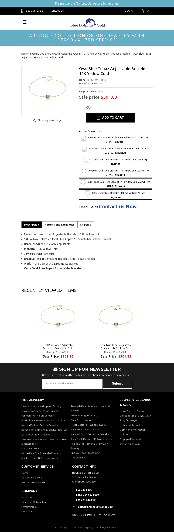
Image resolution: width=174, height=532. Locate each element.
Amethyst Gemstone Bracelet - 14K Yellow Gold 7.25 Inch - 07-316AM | (116, 139)
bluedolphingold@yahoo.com (96, 506)
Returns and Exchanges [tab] (60, 224)
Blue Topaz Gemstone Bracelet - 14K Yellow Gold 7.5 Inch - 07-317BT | (115, 183)
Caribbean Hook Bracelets (36, 434)
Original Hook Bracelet (34, 448)
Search (130, 10)
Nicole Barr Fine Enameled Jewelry (41, 453)
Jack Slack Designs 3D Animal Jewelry (92, 439)
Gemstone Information (133, 429)
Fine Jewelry (78, 457)
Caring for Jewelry (130, 443)
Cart (149, 10)
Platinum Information (132, 425)
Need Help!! (88, 207)
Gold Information (129, 434)
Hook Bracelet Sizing (132, 411)
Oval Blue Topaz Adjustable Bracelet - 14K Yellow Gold (58, 347)
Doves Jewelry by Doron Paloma (40, 410)
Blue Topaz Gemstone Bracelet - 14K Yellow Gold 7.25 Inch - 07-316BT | (115, 150)
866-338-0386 (34, 10)
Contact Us (57, 10)
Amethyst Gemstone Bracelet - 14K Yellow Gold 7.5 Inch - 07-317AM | (115, 172)
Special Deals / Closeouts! (85, 452)
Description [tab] (31, 224)
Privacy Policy (29, 506)
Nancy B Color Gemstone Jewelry (90, 434)
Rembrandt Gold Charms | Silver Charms (44, 429)
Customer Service (31, 477)
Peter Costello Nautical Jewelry (88, 424)
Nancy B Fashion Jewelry (85, 429)
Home (25, 472)
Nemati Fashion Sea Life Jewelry (39, 425)
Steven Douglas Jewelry (84, 415)
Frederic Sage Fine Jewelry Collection (43, 420)
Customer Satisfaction (34, 502)
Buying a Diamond (130, 439)
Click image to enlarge (50, 120)
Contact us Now (118, 206)
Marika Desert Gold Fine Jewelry (39, 458)
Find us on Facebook (33, 482)
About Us (26, 497)
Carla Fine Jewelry (81, 420)
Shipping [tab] (85, 224)
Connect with (83, 515)
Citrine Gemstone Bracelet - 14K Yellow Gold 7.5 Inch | (115, 194)
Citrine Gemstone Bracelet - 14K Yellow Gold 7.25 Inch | (115, 161)
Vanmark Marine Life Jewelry (37, 415)
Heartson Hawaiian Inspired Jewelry (41, 406)
